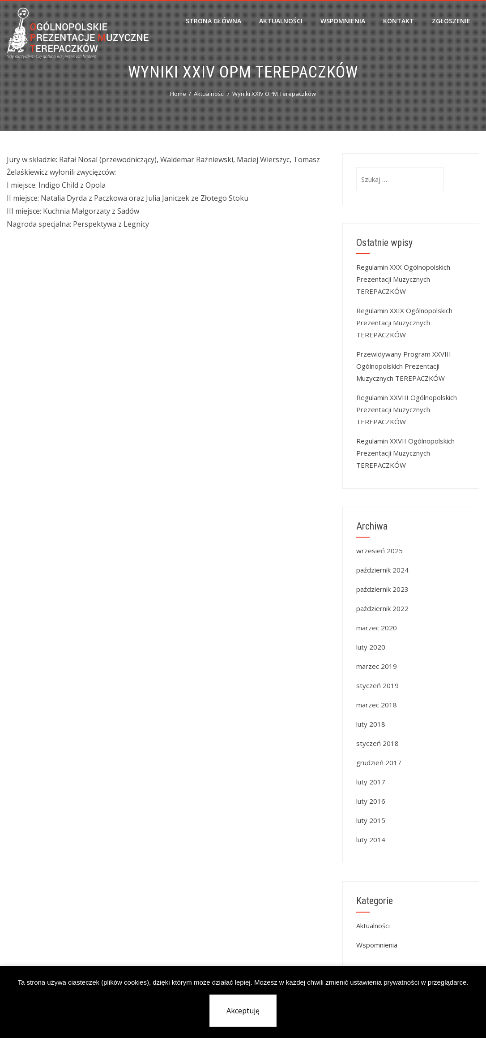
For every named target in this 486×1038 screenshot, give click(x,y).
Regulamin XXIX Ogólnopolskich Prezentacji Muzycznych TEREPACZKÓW (404, 322)
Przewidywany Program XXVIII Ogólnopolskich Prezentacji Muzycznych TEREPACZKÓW (403, 366)
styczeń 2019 (377, 685)
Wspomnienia (342, 21)
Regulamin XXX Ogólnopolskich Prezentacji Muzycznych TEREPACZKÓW (403, 279)
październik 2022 (382, 608)
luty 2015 (370, 820)
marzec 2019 (376, 666)
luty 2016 (370, 801)
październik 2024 (382, 569)
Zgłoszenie (451, 21)
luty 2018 (370, 723)
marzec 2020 (376, 627)
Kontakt (398, 21)
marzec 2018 (376, 704)
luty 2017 (370, 781)
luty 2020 (370, 646)
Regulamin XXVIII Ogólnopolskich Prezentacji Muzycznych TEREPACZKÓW (406, 409)
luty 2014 (370, 839)
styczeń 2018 (377, 743)
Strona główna (213, 21)
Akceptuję (243, 1011)
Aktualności (281, 21)
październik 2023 (382, 589)
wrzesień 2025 (379, 550)
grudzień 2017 (378, 762)
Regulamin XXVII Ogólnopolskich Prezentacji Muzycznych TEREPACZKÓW (405, 452)
